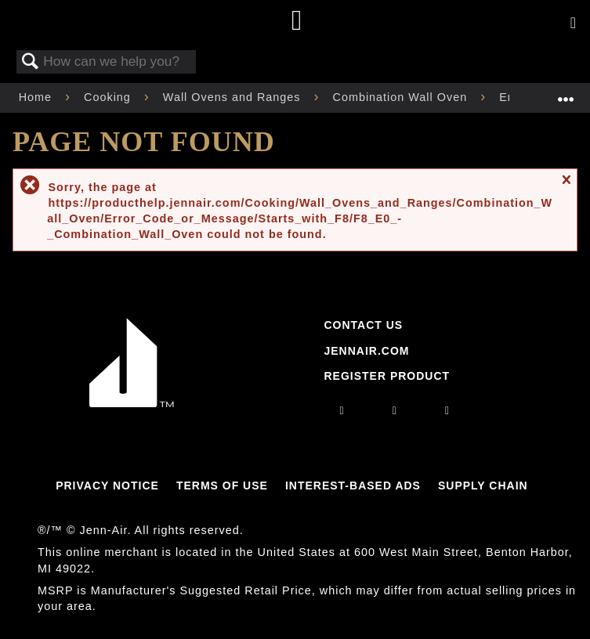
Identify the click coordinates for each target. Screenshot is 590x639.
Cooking (109, 97)
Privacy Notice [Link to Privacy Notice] (107, 485)
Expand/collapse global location (565, 93)
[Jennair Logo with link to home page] (131, 403)
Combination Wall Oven (402, 97)
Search (30, 62)
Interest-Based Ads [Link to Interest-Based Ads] (353, 485)
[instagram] (342, 410)
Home (37, 97)
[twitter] (447, 410)
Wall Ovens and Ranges (234, 97)
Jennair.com (366, 351)
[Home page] (297, 21)
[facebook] (395, 410)
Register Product (387, 376)
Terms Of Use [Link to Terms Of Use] (222, 485)
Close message (566, 186)
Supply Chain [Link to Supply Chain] (483, 485)
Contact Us (363, 325)
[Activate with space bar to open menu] (573, 23)
